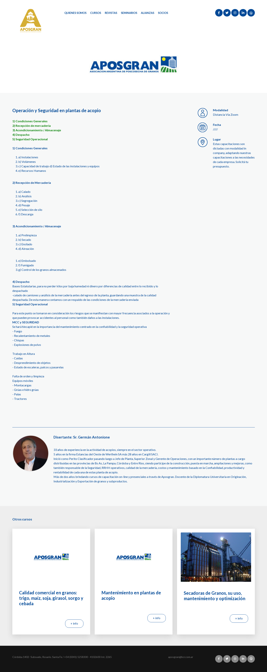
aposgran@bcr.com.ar (180, 656)
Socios (163, 12)
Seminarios (129, 12)
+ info (74, 623)
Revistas (111, 12)
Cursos (95, 12)
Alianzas (147, 12)
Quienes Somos (75, 12)
